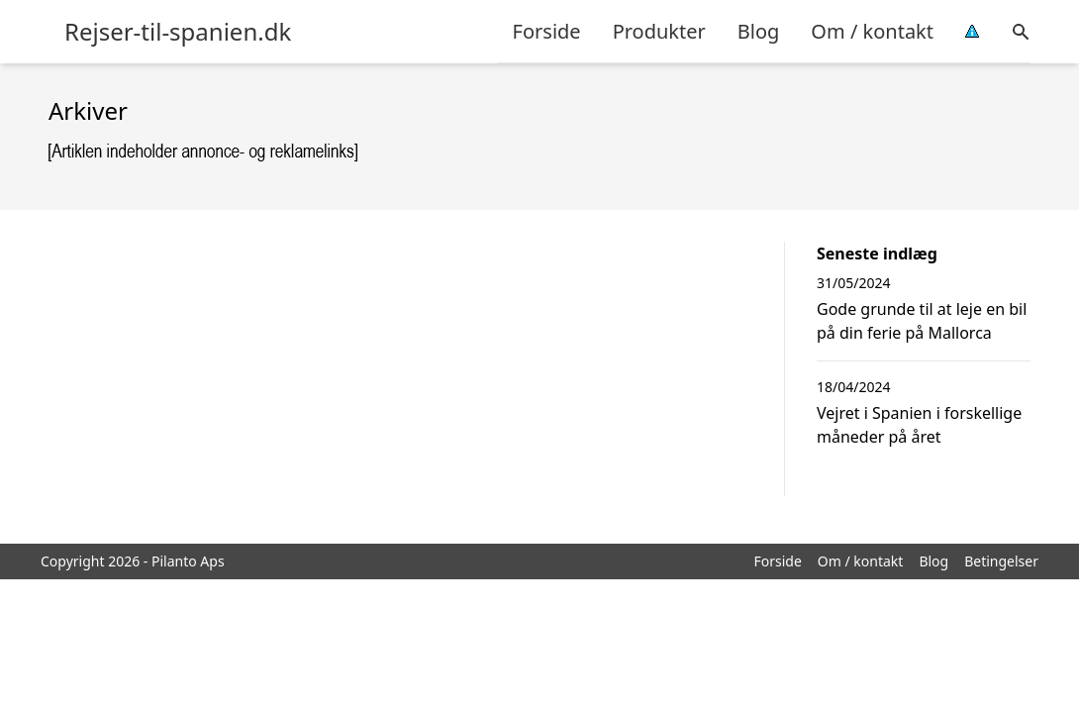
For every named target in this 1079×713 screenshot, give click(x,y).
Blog (758, 31)
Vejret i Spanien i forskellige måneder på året (919, 425)
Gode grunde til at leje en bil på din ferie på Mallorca (922, 321)
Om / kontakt (872, 31)
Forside (547, 31)
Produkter (659, 31)
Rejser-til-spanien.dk (177, 32)
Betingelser (1001, 561)
